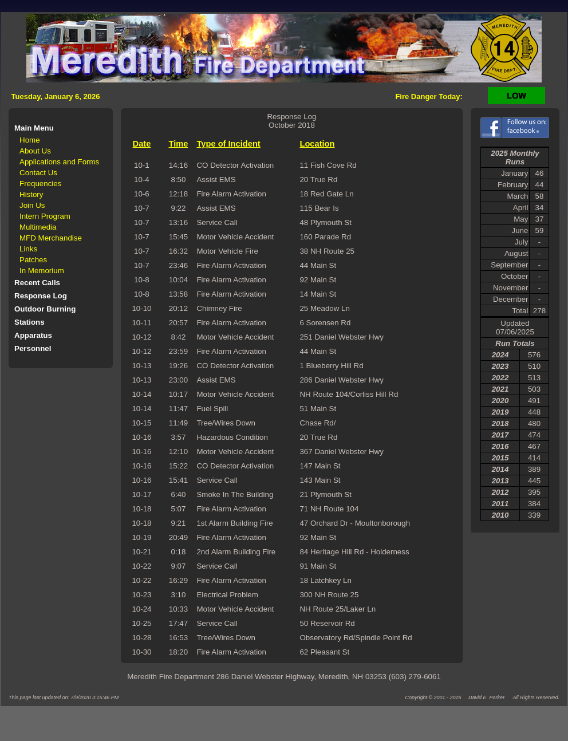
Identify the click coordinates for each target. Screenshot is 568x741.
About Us (35, 151)
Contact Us (38, 172)
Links (28, 249)
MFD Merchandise (50, 238)
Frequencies (40, 183)
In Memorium (41, 270)
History (31, 194)
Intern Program (44, 216)
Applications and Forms (59, 161)
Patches (33, 259)
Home (29, 140)
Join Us (32, 205)
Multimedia (37, 227)
